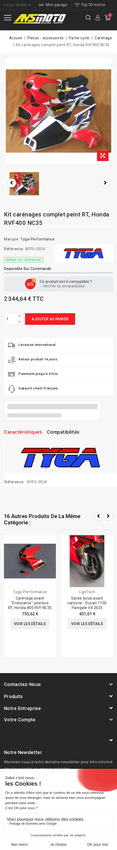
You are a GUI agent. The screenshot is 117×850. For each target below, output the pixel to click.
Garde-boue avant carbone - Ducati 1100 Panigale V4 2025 (87, 603)
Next (108, 516)
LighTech (87, 592)
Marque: (11, 239)
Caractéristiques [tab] (23, 432)
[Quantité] (10, 319)
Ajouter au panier (50, 319)
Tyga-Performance (37, 239)
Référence (14, 482)
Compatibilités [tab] (63, 432)
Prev (98, 516)
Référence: (14, 249)
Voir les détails (30, 624)
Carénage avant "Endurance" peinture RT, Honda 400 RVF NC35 (30, 603)
